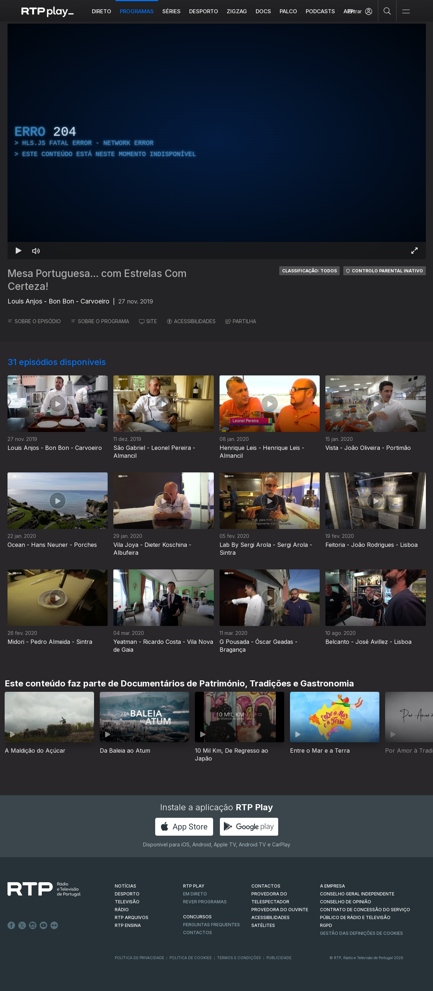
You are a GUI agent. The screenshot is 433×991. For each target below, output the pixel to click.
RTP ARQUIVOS (131, 917)
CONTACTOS (265, 886)
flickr (54, 925)
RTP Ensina (128, 925)
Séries (171, 11)
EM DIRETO (195, 894)
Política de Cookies (190, 958)
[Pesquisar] (387, 10)
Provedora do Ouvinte (279, 909)
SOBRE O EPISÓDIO (34, 321)
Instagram (33, 925)
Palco (288, 11)
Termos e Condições (239, 958)
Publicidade (278, 958)
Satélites (263, 925)
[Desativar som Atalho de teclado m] (36, 250)
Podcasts (320, 11)
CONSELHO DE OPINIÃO (345, 901)
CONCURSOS (197, 916)
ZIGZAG (237, 11)
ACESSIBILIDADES (191, 321)
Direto (101, 11)
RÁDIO (122, 909)
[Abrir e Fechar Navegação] (406, 11)
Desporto (203, 11)
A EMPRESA (332, 886)
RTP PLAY (194, 886)
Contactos (197, 932)
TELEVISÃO (127, 901)
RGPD (326, 925)
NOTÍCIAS (125, 886)
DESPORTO (127, 894)
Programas (137, 11)
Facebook (11, 925)
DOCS (263, 11)
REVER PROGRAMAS (205, 901)
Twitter (22, 925)
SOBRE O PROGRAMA (100, 321)
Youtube (44, 925)
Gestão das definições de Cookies (361, 933)
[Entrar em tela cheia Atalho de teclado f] (414, 250)
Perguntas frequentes (211, 924)
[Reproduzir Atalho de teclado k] (19, 250)
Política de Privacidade (139, 958)
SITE (148, 321)
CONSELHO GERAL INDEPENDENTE (357, 894)
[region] (217, 141)
